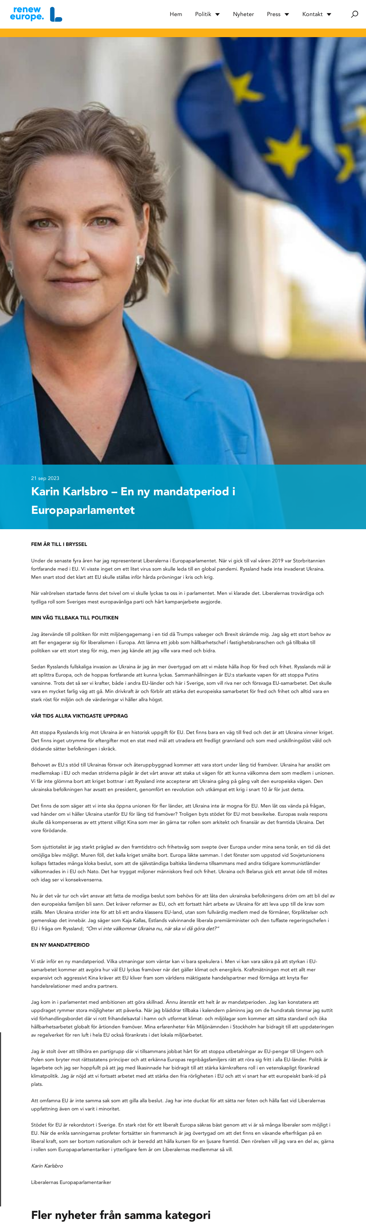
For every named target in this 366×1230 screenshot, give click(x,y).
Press (278, 14)
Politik (207, 14)
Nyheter (243, 14)
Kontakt (317, 14)
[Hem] (35, 14)
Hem (176, 14)
